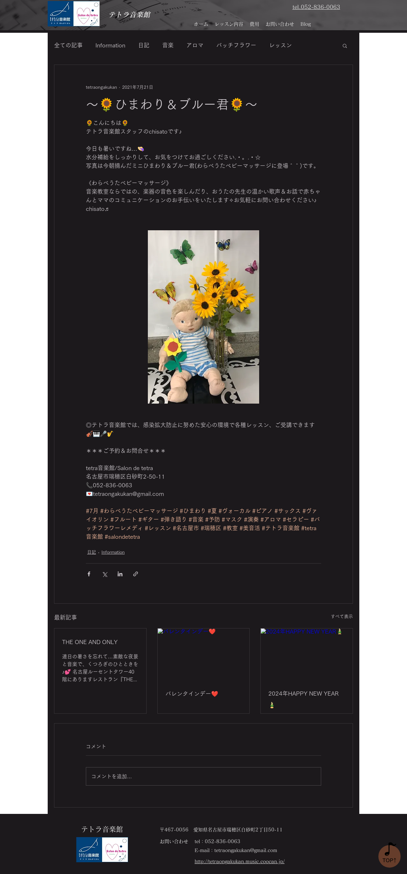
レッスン (280, 45)
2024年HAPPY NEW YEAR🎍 (303, 699)
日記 (143, 45)
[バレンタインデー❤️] (204, 654)
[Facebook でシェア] (89, 574)
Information (110, 45)
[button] (345, 45)
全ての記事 (68, 45)
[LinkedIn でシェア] (120, 574)
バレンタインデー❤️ (191, 694)
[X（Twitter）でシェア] (104, 574)
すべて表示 (342, 616)
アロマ (195, 45)
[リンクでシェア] (136, 574)
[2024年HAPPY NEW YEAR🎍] (307, 654)
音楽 (168, 45)
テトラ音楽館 (129, 14)
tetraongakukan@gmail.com (245, 850)
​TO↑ (390, 860)
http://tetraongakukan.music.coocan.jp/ (240, 861)
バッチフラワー (236, 45)
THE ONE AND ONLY (90, 642)
